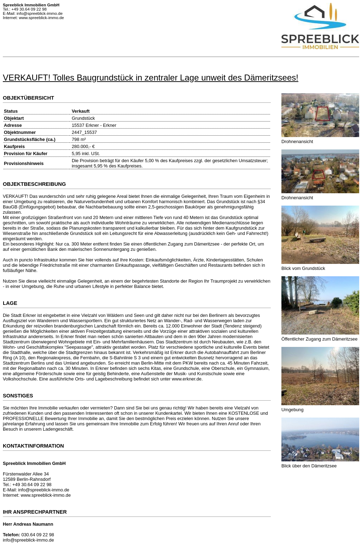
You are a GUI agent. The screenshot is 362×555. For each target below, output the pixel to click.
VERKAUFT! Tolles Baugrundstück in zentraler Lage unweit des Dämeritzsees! (150, 77)
